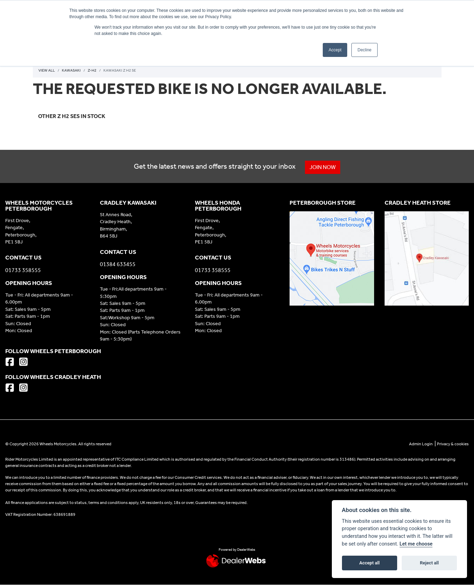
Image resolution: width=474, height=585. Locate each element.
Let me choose (416, 544)
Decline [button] (364, 49)
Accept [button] (335, 49)
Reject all (429, 562)
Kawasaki (71, 70)
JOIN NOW (322, 167)
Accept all (369, 562)
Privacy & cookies (453, 443)
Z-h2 (92, 70)
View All (46, 70)
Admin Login (421, 443)
